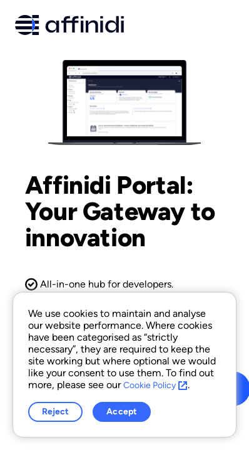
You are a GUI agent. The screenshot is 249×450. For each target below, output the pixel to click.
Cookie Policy (155, 385)
